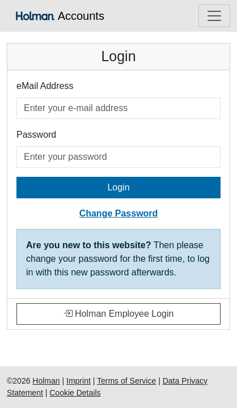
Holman (46, 380)
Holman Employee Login (119, 313)
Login (118, 187)
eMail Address (45, 86)
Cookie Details (74, 392)
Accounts (60, 15)
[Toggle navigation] (214, 16)
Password (36, 134)
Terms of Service (126, 380)
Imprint (78, 380)
